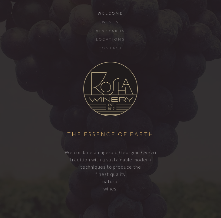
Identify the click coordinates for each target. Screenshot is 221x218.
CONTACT (111, 48)
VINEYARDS (110, 31)
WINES (110, 22)
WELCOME (110, 13)
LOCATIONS (110, 39)
